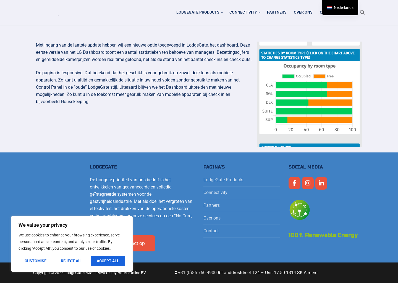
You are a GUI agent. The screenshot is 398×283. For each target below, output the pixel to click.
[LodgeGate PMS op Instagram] (308, 183)
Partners (211, 205)
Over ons (212, 218)
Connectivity (216, 192)
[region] (72, 244)
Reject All (72, 261)
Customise (35, 261)
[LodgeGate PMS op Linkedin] (321, 183)
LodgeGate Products (223, 179)
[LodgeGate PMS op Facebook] (294, 183)
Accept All (108, 261)
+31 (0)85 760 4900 (197, 272)
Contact (211, 230)
